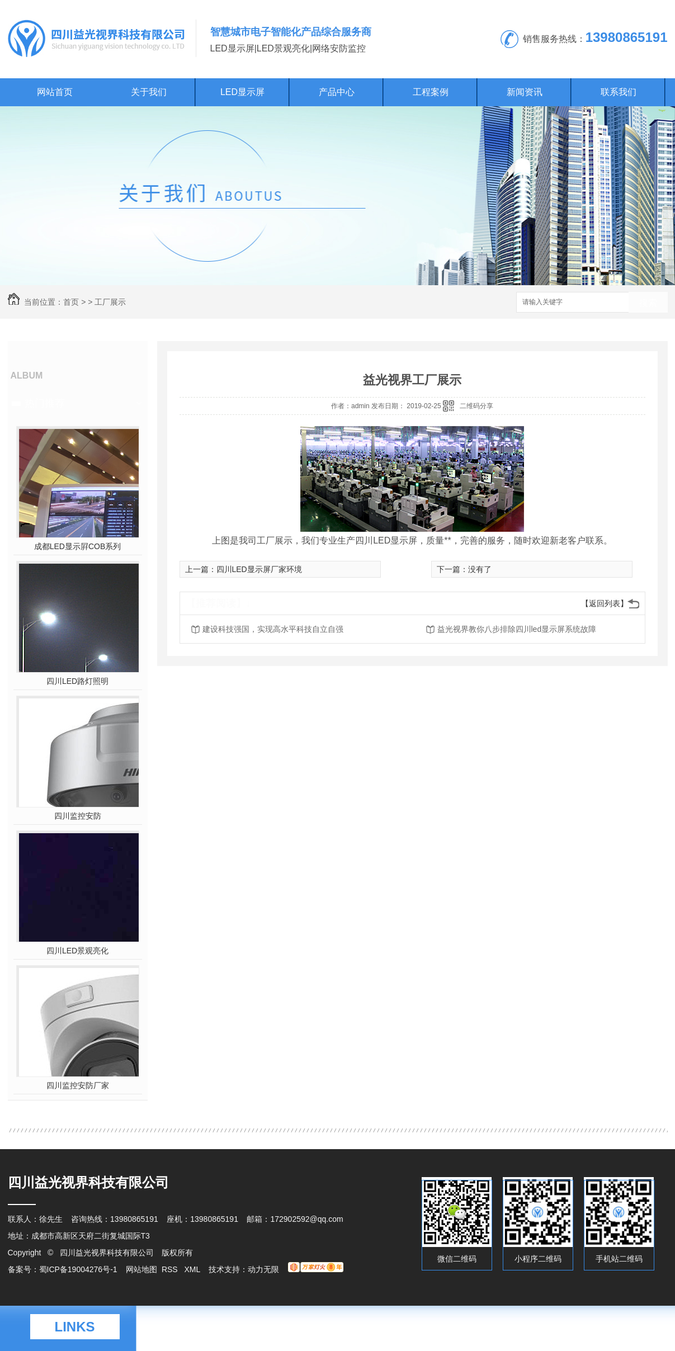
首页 (71, 301)
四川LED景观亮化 (77, 950)
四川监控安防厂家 (77, 1085)
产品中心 (337, 92)
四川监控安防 (77, 815)
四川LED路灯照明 (77, 681)
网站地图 (141, 1269)
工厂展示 (110, 301)
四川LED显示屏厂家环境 (259, 569)
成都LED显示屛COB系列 (77, 546)
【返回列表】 (604, 603)
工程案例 (431, 92)
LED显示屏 (242, 92)
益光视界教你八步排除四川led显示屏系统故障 (517, 629)
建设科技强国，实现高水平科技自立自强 (272, 629)
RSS (171, 1269)
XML (193, 1269)
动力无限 (263, 1269)
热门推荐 (45, 403)
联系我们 (618, 92)
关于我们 (149, 92)
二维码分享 (476, 406)
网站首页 (55, 92)
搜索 (648, 303)
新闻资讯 (524, 92)
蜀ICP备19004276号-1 (78, 1269)
